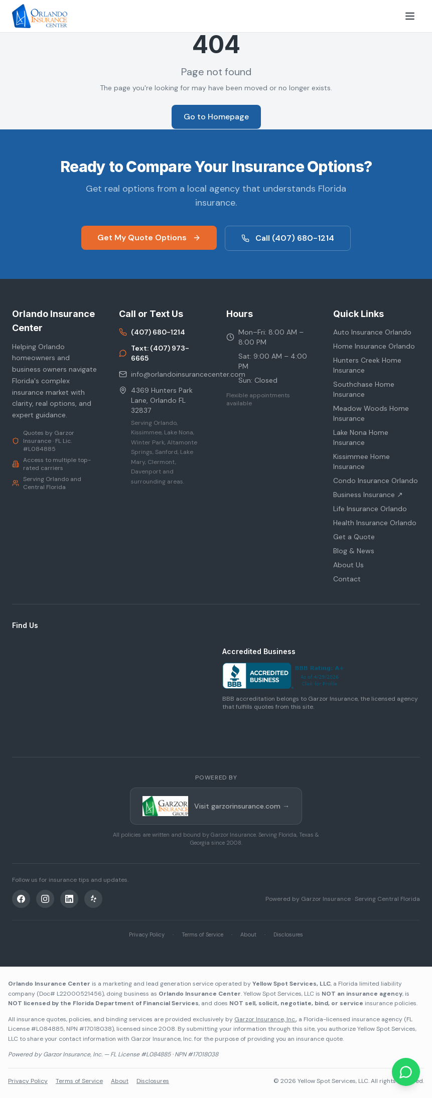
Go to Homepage (216, 116)
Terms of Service (202, 934)
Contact (347, 578)
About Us (348, 564)
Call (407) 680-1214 (287, 238)
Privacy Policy (147, 934)
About (248, 934)
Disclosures (288, 934)
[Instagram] (45, 899)
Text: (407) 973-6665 (154, 353)
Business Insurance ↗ (368, 494)
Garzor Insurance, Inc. (265, 1019)
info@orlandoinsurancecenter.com (162, 374)
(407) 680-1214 (152, 332)
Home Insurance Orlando (374, 346)
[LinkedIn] (69, 899)
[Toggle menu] (410, 16)
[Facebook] (21, 899)
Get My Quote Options (149, 237)
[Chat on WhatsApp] (406, 1072)
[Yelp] (93, 899)
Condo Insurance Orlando (375, 480)
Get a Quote (354, 536)
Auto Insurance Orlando (372, 332)
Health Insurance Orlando (374, 522)
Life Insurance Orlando (370, 508)
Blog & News (353, 550)
